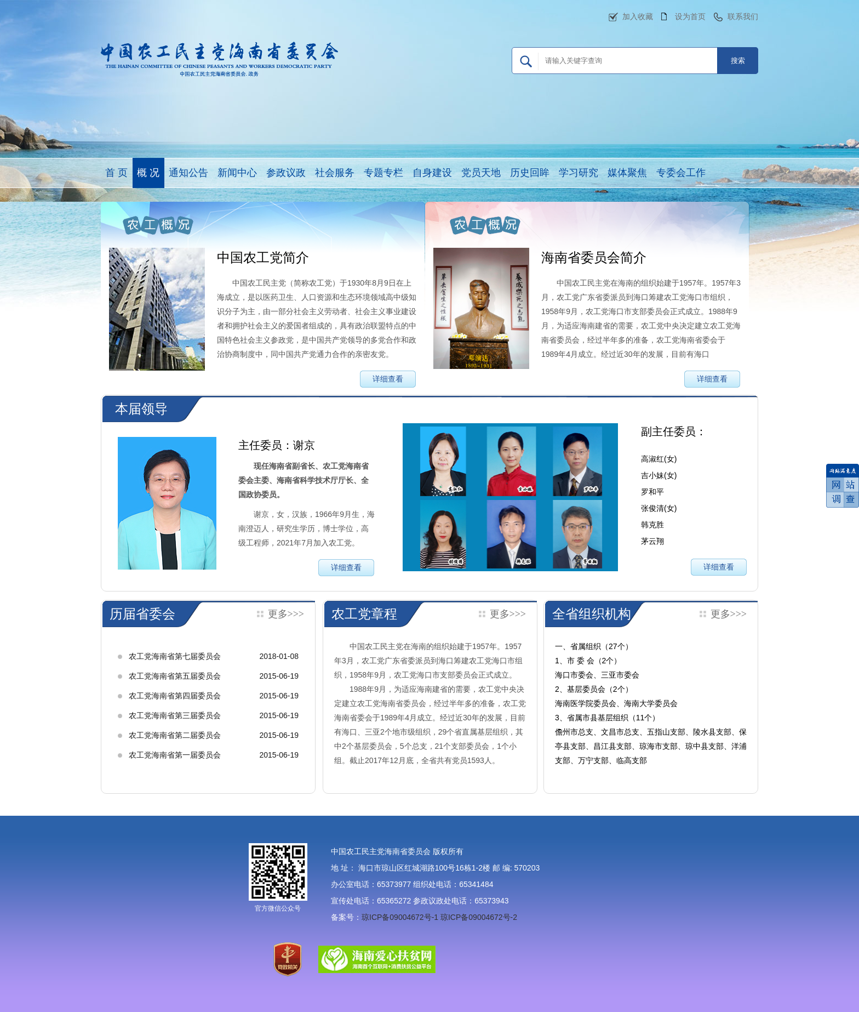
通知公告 (188, 172)
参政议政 (286, 172)
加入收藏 (637, 16)
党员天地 (481, 172)
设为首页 (690, 16)
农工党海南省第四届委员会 (175, 695)
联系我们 (743, 16)
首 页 (116, 172)
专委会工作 (681, 172)
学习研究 (578, 172)
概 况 (148, 172)
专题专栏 (383, 172)
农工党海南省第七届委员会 (175, 656)
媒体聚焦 (627, 172)
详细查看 (388, 378)
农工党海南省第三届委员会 (175, 715)
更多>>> (286, 614)
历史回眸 (529, 172)
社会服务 (334, 172)
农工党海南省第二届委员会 (175, 735)
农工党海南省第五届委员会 (175, 676)
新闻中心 (237, 172)
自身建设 (432, 172)
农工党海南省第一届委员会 (175, 755)
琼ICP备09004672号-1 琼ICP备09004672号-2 (439, 917)
